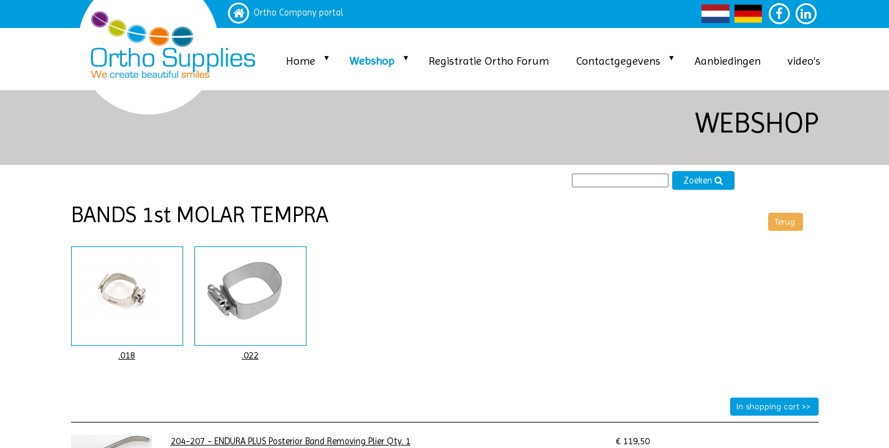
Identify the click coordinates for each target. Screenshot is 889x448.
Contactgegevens (618, 60)
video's (803, 60)
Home (300, 60)
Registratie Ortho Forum (489, 60)
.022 (250, 355)
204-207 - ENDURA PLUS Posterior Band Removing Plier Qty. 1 (291, 441)
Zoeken (703, 180)
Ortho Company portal (298, 12)
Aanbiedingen (728, 60)
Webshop (371, 60)
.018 (126, 355)
